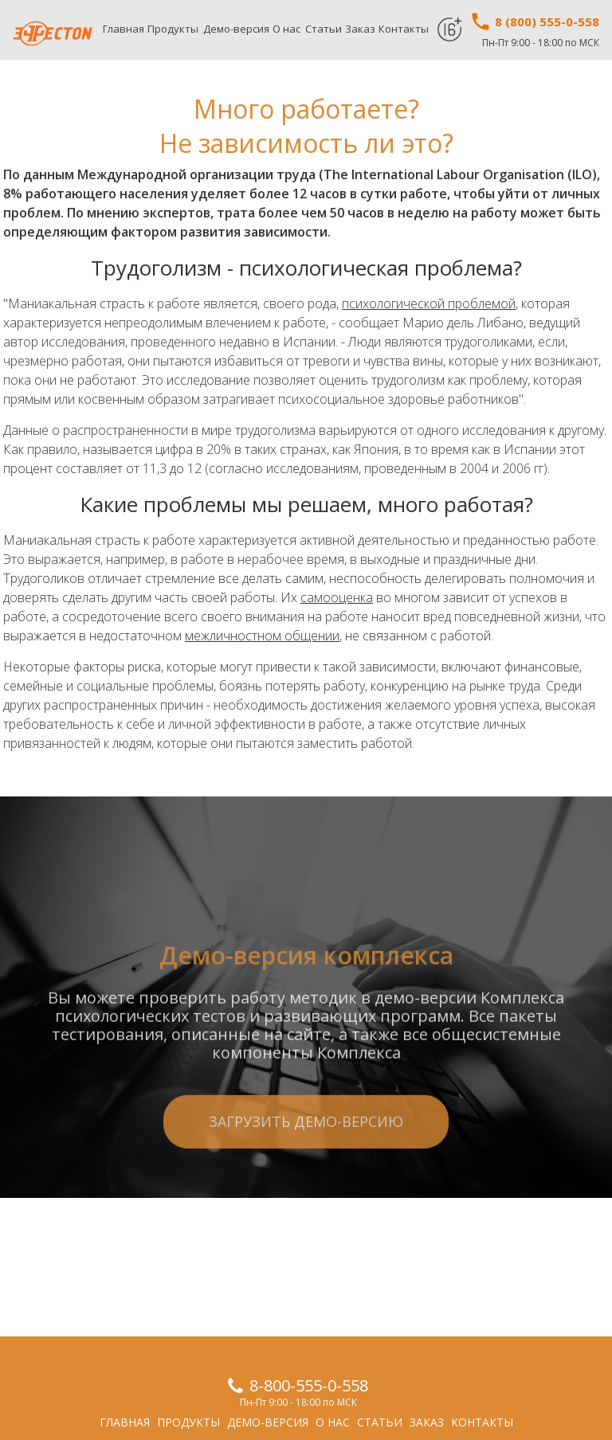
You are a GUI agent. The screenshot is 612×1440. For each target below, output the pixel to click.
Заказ (360, 29)
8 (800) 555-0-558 (534, 21)
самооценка (336, 597)
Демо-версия (236, 29)
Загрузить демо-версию (306, 1178)
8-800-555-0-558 (308, 1385)
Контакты (404, 29)
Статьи (323, 29)
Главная (123, 29)
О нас (286, 29)
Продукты (172, 29)
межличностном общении (262, 635)
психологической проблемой (429, 303)
